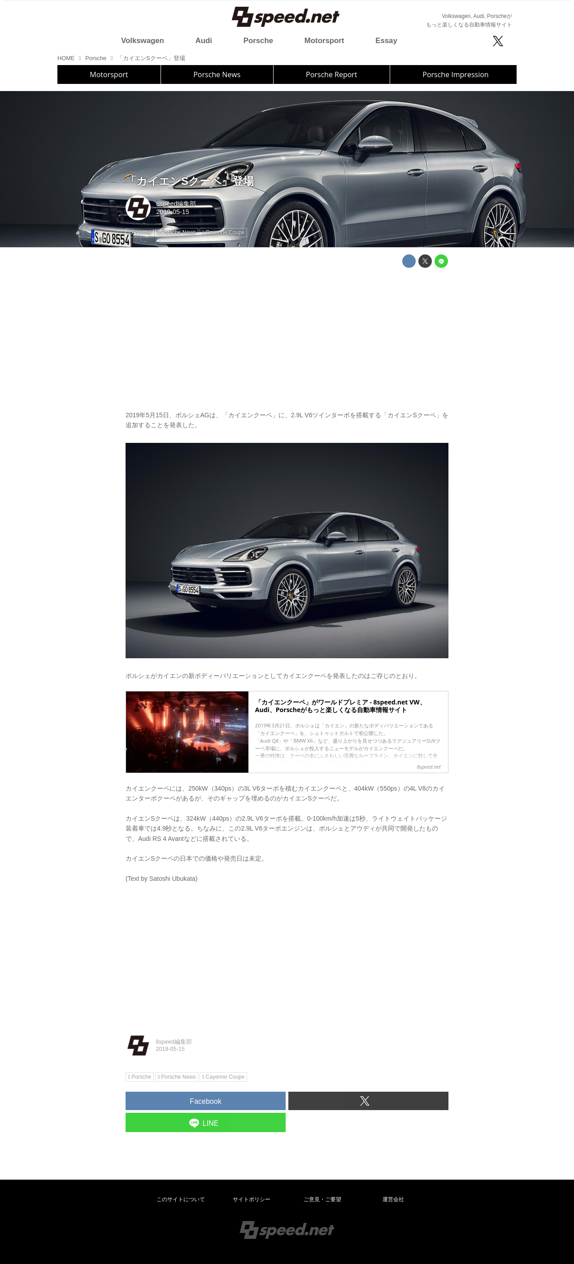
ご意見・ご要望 (322, 1199)
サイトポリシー (251, 1199)
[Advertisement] (287, 337)
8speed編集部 (176, 203)
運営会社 (393, 1199)
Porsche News (216, 74)
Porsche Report (331, 74)
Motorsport (109, 74)
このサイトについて (181, 1199)
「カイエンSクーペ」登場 (190, 181)
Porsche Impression (455, 74)
